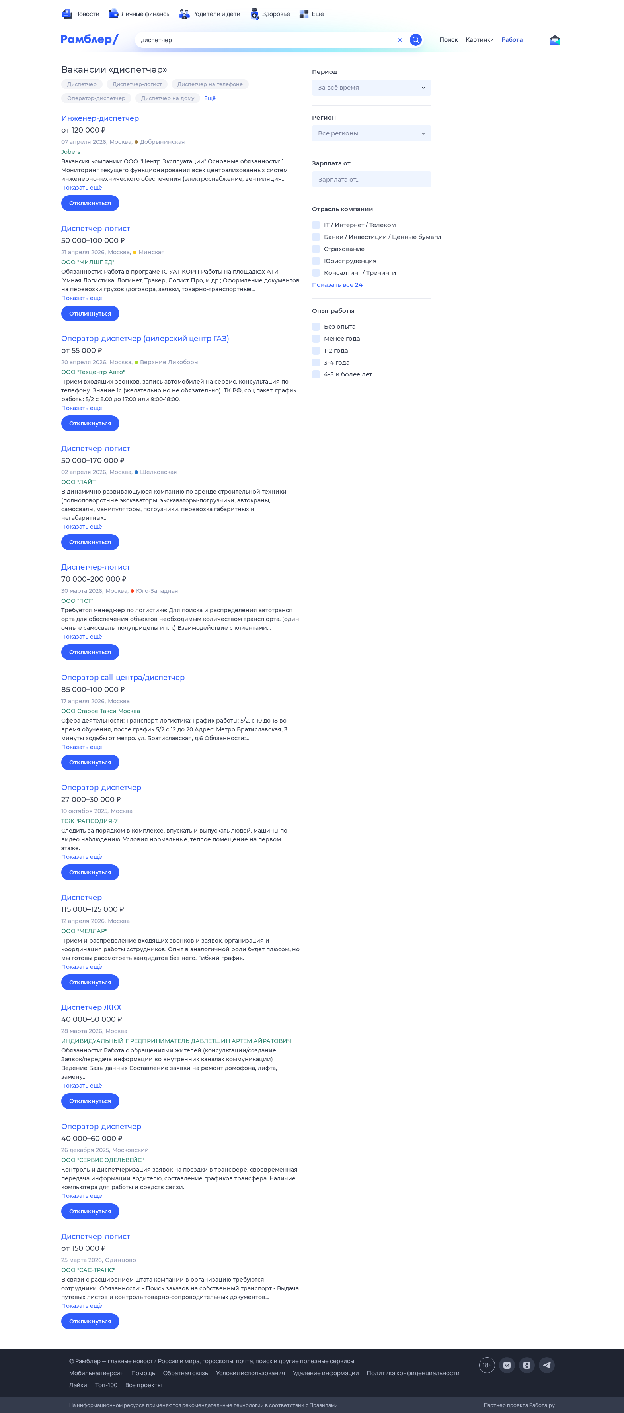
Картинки (480, 40)
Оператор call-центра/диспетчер (123, 677)
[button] (180, 175)
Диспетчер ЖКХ (91, 1007)
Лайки (78, 1385)
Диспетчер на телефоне (210, 84)
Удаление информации (326, 1373)
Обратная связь (185, 1373)
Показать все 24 (337, 284)
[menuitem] (80, 14)
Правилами (324, 1405)
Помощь (143, 1373)
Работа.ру (542, 1405)
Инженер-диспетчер (100, 118)
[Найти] (416, 40)
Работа (512, 40)
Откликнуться (90, 203)
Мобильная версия (96, 1373)
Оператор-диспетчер (96, 98)
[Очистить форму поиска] (400, 40)
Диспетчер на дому (167, 98)
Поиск (449, 40)
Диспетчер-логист (137, 84)
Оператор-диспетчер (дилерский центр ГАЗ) (145, 338)
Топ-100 (106, 1385)
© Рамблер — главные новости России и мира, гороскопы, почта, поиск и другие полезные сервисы (211, 1361)
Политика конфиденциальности (413, 1373)
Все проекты (143, 1385)
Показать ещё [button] (81, 187)
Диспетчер (82, 84)
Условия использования (250, 1373)
